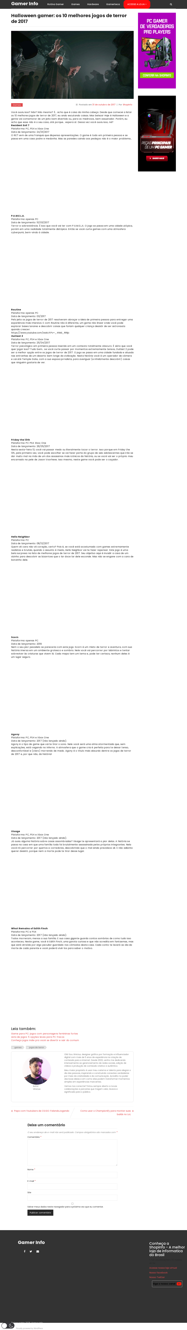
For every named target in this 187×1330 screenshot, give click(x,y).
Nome (31, 1170)
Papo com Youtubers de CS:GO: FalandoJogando (41, 1111)
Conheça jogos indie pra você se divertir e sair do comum (45, 1040)
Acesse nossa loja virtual (163, 1268)
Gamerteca (113, 4)
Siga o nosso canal (167, 1284)
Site (29, 1192)
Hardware (93, 4)
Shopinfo (127, 105)
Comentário (34, 1137)
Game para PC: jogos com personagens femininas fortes (45, 1034)
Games (75, 4)
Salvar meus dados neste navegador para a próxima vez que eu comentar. (65, 1207)
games (18, 1047)
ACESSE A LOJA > (137, 4)
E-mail (31, 1181)
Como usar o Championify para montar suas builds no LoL (105, 1113)
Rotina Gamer (55, 4)
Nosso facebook (158, 1273)
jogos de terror (36, 1047)
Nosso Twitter (157, 1277)
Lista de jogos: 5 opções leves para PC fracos (37, 1037)
